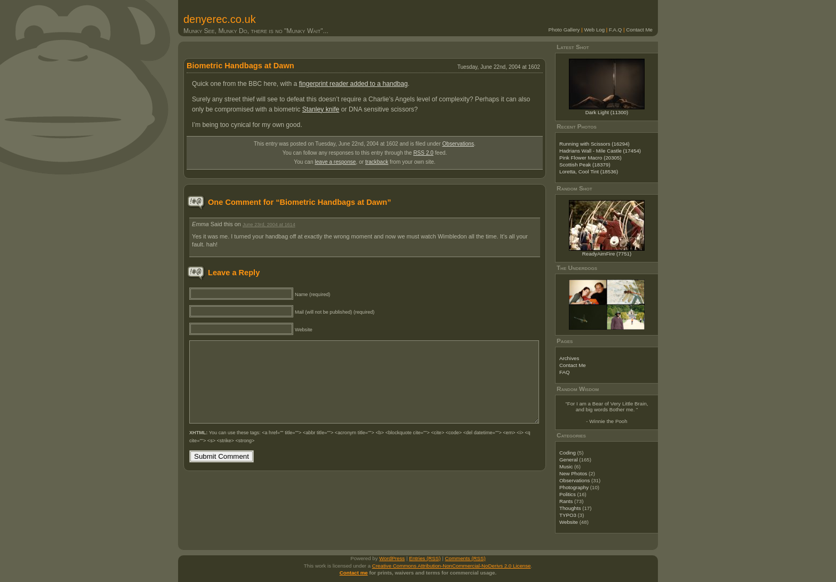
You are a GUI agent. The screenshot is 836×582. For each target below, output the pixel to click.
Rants (566, 501)
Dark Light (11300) (607, 112)
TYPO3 (567, 515)
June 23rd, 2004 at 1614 (269, 224)
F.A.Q (615, 30)
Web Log (594, 30)
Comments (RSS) (465, 558)
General (568, 460)
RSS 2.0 (423, 153)
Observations (458, 144)
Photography (574, 487)
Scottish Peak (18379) (584, 165)
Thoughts (570, 508)
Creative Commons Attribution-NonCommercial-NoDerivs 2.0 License (451, 566)
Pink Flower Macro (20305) (590, 158)
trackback (376, 162)
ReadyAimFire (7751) (606, 254)
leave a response (335, 162)
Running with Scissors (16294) (594, 144)
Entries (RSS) (424, 558)
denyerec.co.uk (219, 19)
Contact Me (639, 30)
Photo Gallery (564, 30)
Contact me (354, 573)
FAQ (564, 372)
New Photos (573, 473)
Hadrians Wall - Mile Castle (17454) (600, 151)
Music (566, 466)
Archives (569, 358)
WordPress (392, 558)
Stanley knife (321, 109)
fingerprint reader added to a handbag (353, 83)
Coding (567, 453)
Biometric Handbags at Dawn (240, 65)
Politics (567, 494)
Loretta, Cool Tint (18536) (588, 171)
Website (568, 522)
